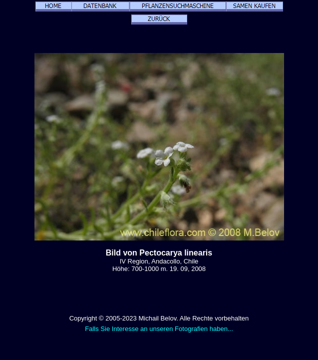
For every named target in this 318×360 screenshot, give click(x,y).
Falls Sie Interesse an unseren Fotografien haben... (159, 328)
